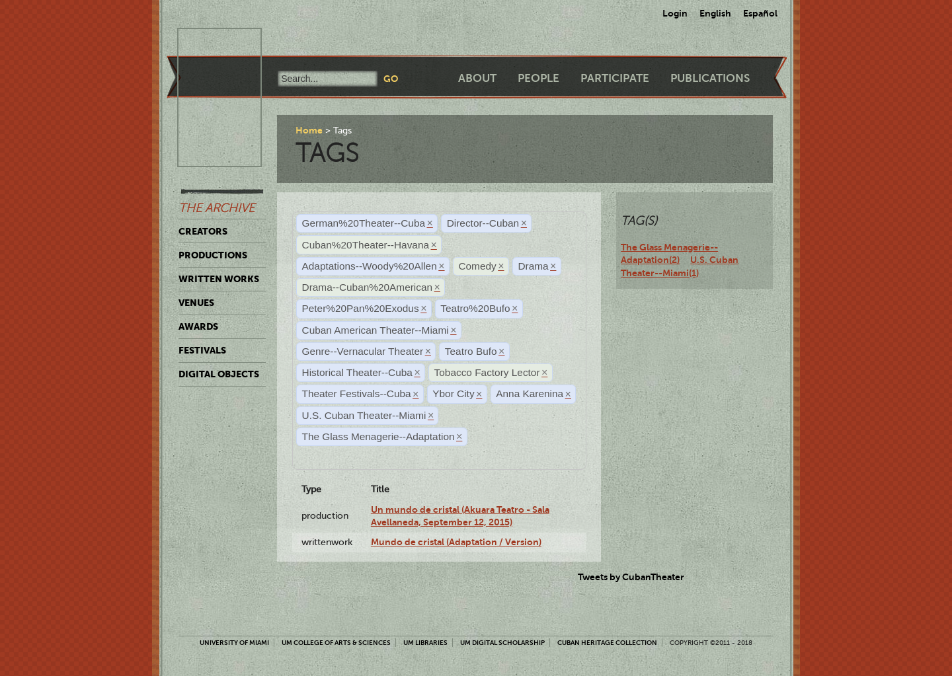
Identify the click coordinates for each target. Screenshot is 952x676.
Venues (196, 302)
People (538, 78)
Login (675, 13)
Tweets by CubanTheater (631, 577)
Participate (614, 78)
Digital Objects (218, 374)
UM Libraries (425, 642)
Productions (212, 255)
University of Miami (234, 642)
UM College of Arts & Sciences (336, 642)
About (477, 78)
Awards (198, 326)
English (715, 13)
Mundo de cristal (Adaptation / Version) (456, 542)
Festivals (202, 350)
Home (309, 130)
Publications (710, 78)
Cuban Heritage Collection (607, 642)
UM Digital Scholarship (502, 642)
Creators (202, 231)
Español (760, 13)
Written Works (218, 279)
